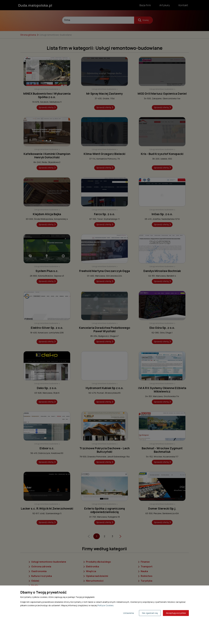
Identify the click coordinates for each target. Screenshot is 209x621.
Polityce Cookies (106, 605)
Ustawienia (128, 613)
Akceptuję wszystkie (176, 613)
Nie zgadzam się (150, 613)
